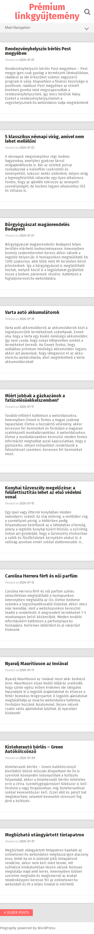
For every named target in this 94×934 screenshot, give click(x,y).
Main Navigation (47, 28)
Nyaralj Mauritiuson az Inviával (36, 663)
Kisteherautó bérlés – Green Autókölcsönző (34, 749)
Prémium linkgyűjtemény (47, 12)
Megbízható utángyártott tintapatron (44, 835)
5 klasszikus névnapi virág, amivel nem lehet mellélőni (44, 139)
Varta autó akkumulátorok (32, 312)
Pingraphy (8, 928)
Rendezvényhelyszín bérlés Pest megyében (38, 51)
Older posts (16, 912)
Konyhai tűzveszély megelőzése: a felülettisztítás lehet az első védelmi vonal (43, 492)
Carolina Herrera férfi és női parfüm (41, 576)
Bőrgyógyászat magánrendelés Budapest (37, 227)
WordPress (46, 928)
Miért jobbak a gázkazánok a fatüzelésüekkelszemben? (35, 398)
